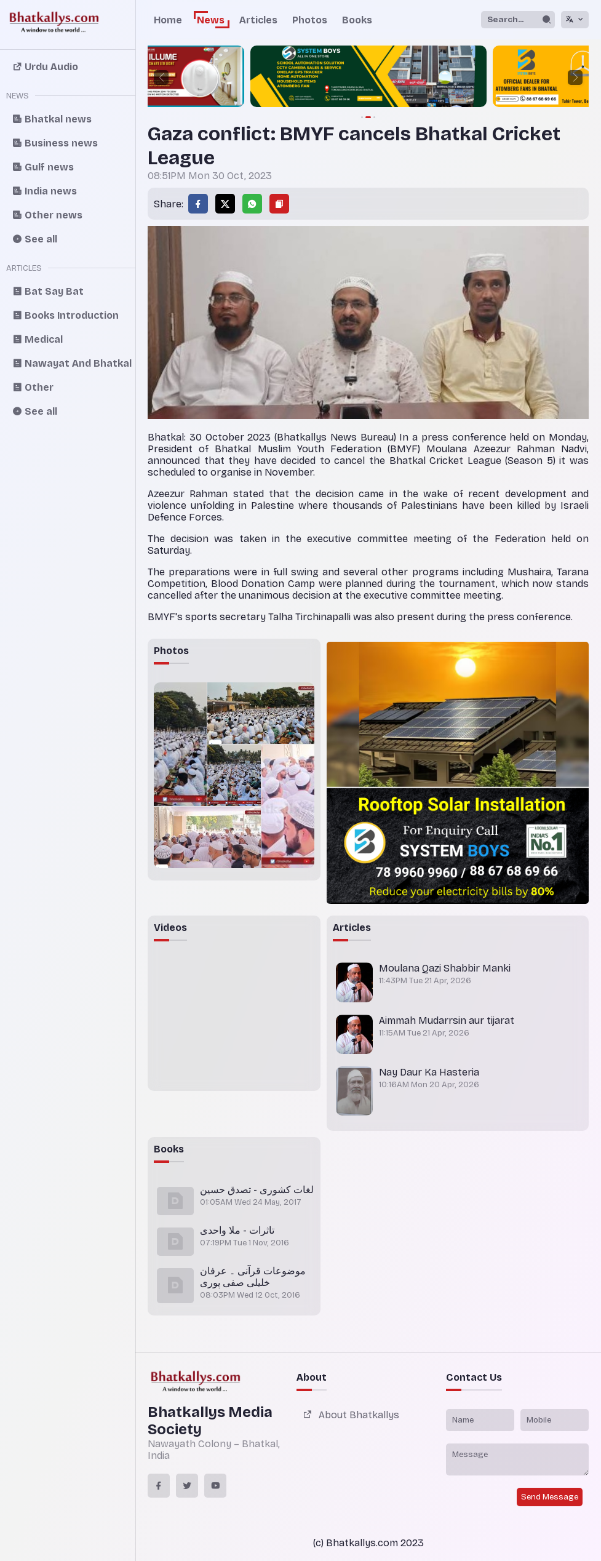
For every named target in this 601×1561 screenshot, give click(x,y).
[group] (368, 78)
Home (168, 20)
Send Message (549, 1497)
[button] (161, 77)
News (211, 20)
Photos (309, 20)
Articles (258, 20)
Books (357, 20)
